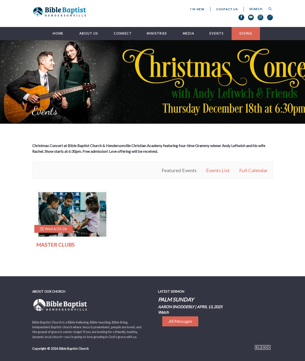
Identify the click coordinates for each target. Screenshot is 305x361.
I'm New (197, 9)
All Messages (180, 321)
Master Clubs (55, 244)
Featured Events (179, 170)
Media (188, 33)
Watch (163, 312)
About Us (88, 33)
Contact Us (227, 9)
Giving (245, 33)
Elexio (263, 347)
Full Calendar (253, 170)
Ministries (157, 33)
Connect (123, 33)
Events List (218, 170)
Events (216, 33)
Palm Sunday (176, 299)
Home (58, 33)
